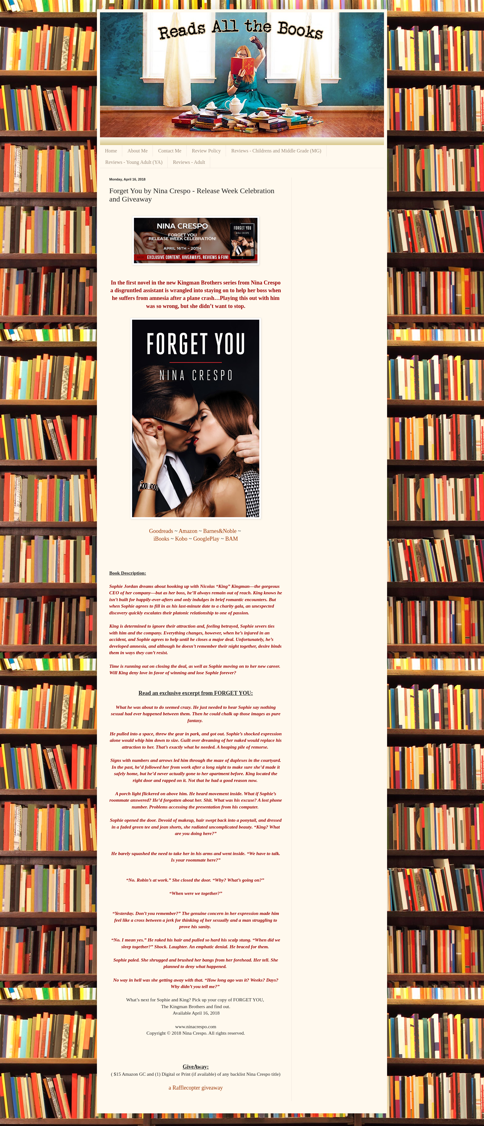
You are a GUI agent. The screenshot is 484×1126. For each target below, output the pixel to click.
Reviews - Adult (189, 162)
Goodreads (161, 531)
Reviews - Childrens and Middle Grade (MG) (276, 150)
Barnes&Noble (219, 531)
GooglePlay (206, 539)
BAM (231, 539)
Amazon (188, 531)
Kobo (181, 539)
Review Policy (206, 150)
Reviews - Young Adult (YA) (133, 162)
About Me (137, 150)
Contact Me (169, 150)
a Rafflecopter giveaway (196, 1088)
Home (111, 150)
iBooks (161, 539)
